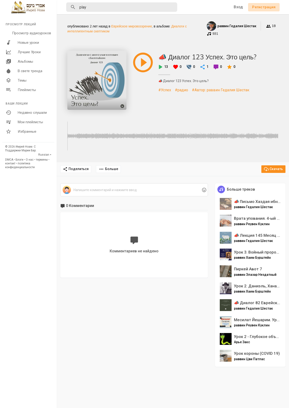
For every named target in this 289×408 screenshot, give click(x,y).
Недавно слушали (26, 112)
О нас (30, 159)
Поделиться (76, 169)
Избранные (21, 131)
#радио (181, 90)
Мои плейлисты (24, 122)
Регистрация (264, 7)
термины (42, 159)
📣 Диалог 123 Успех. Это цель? (207, 57)
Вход (238, 7)
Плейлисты (21, 90)
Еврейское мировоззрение (131, 26)
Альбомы (19, 61)
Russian (43, 154)
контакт (10, 163)
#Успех (164, 90)
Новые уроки (22, 42)
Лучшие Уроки (23, 52)
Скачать (273, 169)
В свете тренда (24, 71)
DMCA (9, 159)
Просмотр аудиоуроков (31, 33)
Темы (16, 80)
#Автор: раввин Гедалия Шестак (220, 90)
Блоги (19, 159)
